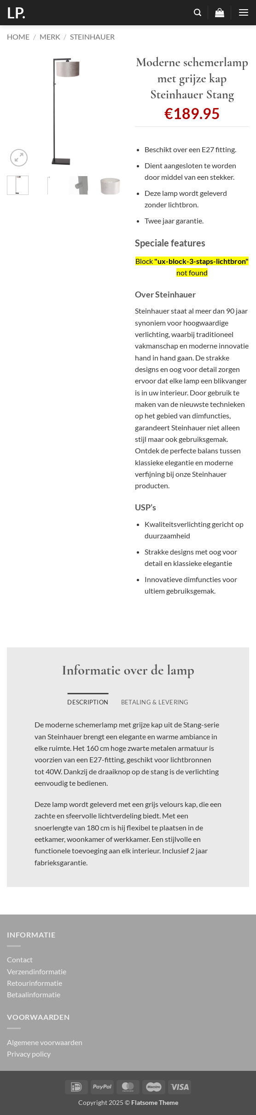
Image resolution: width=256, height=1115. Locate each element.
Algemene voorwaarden (44, 1042)
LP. (16, 13)
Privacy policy (29, 1053)
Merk (50, 36)
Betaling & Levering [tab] (155, 702)
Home (18, 36)
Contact (20, 959)
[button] (197, 13)
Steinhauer (92, 36)
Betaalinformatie (33, 994)
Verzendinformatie (36, 971)
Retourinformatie (34, 982)
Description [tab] (87, 702)
